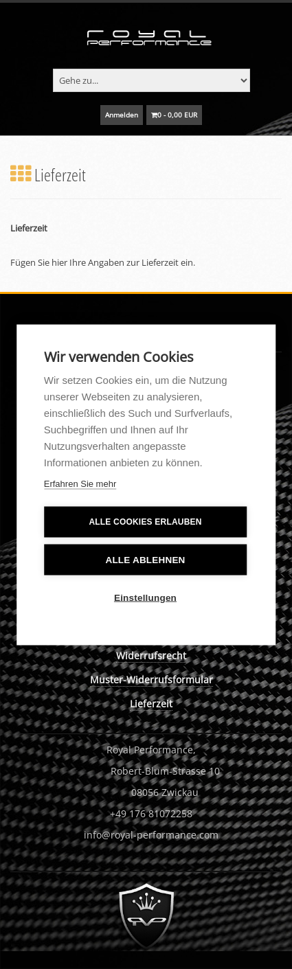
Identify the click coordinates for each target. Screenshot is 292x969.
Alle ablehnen (145, 559)
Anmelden (121, 114)
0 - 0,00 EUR (174, 114)
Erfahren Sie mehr (80, 483)
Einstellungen (145, 597)
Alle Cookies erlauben (145, 522)
